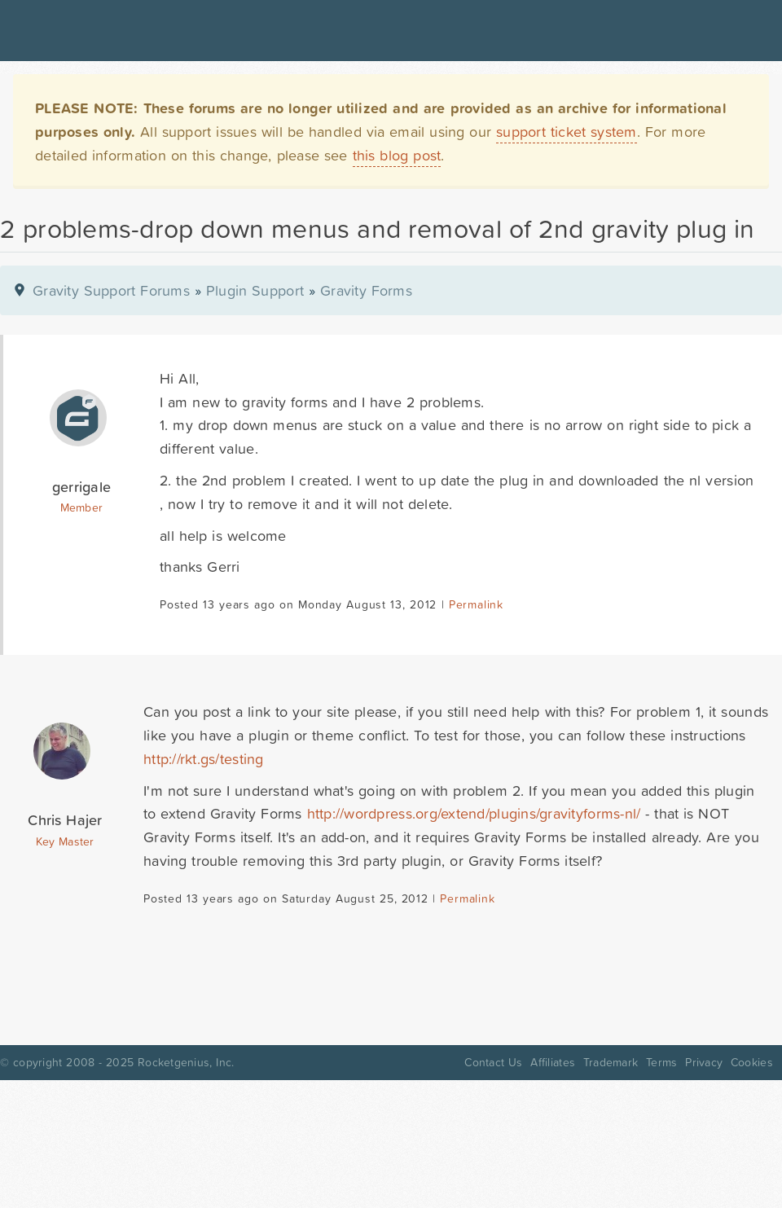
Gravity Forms (366, 290)
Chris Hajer (65, 820)
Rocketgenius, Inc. (186, 1062)
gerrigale (81, 487)
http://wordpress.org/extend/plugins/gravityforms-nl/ (474, 813)
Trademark (610, 1062)
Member (81, 507)
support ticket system (566, 132)
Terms (661, 1062)
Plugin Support (255, 290)
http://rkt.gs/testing (203, 759)
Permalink (476, 604)
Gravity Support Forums (111, 290)
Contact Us (493, 1062)
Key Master (65, 841)
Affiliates (552, 1062)
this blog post (397, 155)
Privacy (704, 1062)
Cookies (752, 1062)
